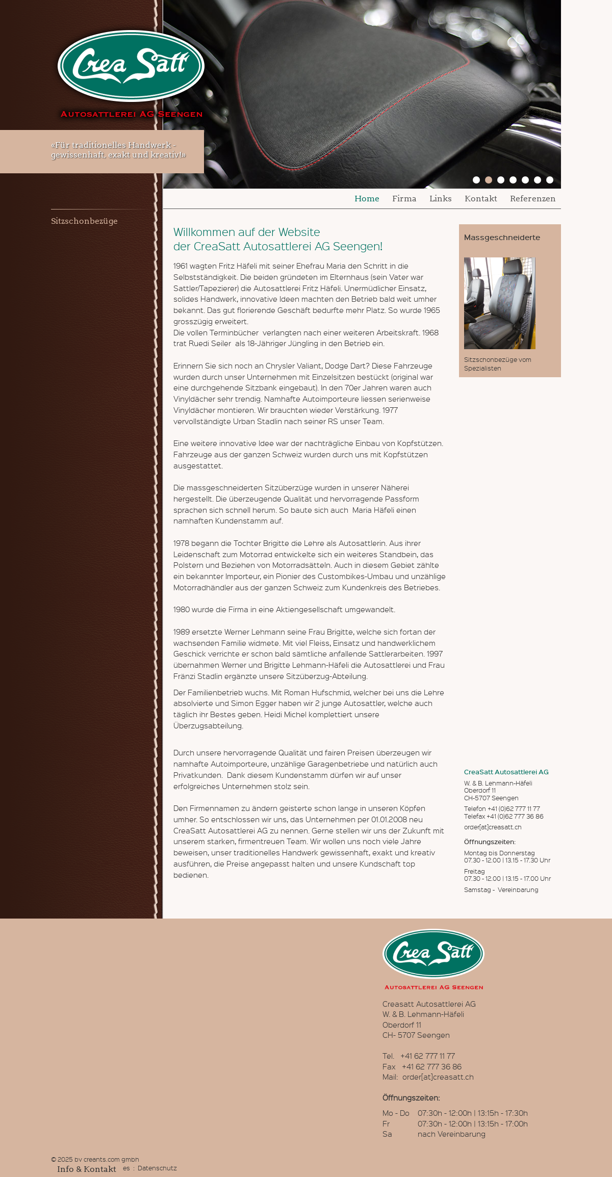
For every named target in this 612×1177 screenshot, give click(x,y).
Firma (404, 198)
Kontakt (481, 198)
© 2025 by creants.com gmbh (95, 1159)
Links (440, 198)
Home (366, 198)
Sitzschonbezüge (84, 221)
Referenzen (533, 198)
